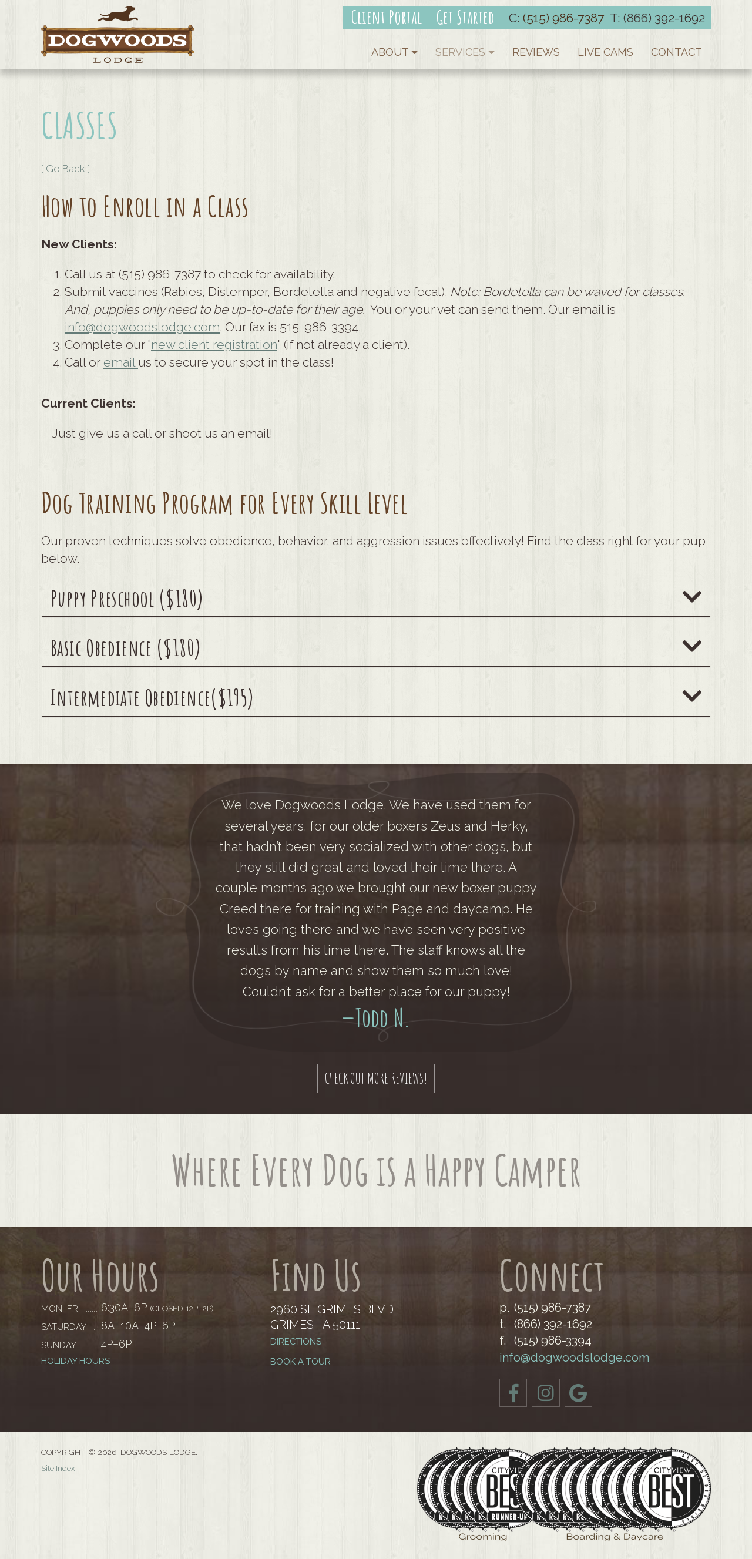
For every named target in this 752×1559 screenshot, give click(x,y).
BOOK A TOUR (300, 1362)
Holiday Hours (75, 1361)
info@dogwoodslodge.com (142, 327)
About (394, 52)
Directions (295, 1342)
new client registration (214, 344)
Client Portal (386, 17)
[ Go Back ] (65, 168)
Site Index (58, 1468)
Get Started (465, 17)
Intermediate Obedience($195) (376, 698)
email (120, 362)
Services (465, 52)
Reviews (536, 52)
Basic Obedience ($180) (376, 648)
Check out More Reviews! (376, 1078)
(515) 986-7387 (563, 18)
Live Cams (605, 52)
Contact (676, 52)
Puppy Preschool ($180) (376, 598)
